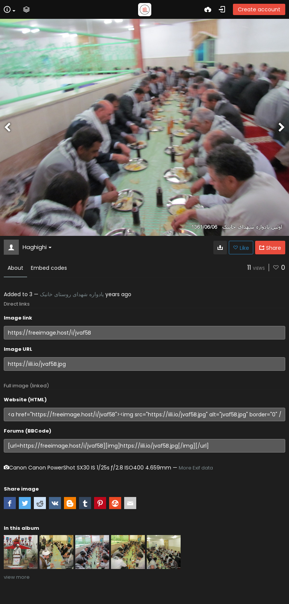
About (15, 268)
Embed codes (49, 268)
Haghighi (37, 247)
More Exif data (196, 467)
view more (17, 577)
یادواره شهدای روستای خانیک (72, 294)
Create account (259, 9)
